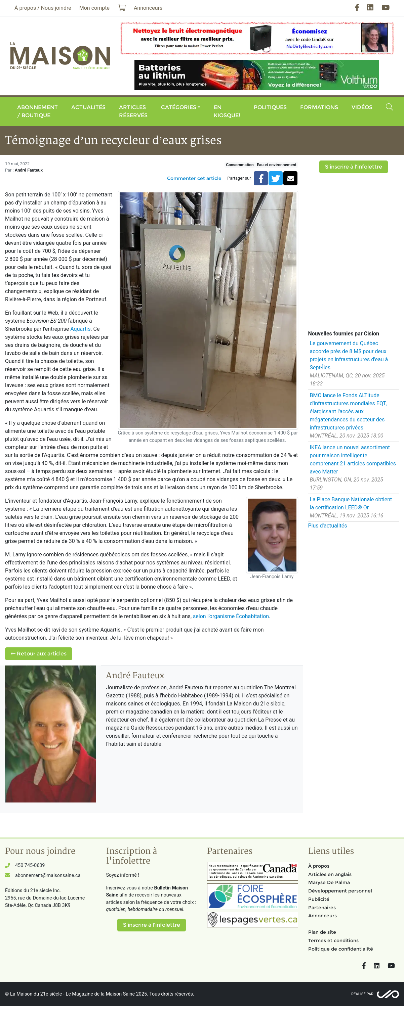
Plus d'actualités (327, 525)
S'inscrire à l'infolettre (353, 167)
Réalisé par (362, 994)
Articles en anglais (330, 874)
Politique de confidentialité (340, 949)
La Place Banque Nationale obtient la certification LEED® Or (351, 503)
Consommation (239, 165)
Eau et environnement (276, 165)
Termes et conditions (333, 940)
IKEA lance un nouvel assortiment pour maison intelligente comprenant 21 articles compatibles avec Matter (353, 459)
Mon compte (94, 8)
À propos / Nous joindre (42, 8)
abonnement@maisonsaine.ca (47, 875)
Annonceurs (322, 916)
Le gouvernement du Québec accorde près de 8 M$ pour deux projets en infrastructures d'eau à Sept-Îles (349, 355)
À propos (318, 866)
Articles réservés (133, 111)
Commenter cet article (194, 178)
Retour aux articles (39, 653)
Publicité (318, 899)
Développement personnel (340, 891)
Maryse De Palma (329, 882)
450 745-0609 (30, 865)
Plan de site (322, 932)
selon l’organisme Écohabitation (231, 616)
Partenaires (322, 908)
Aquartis (80, 329)
